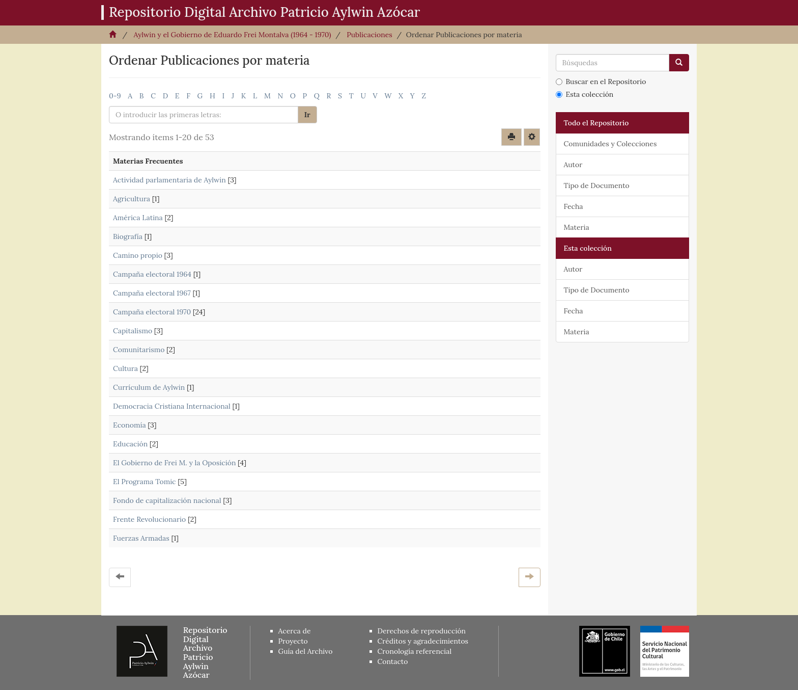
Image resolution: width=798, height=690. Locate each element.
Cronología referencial (415, 651)
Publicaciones (369, 34)
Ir (307, 114)
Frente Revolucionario (149, 519)
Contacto (393, 661)
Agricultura (131, 198)
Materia (576, 227)
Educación (130, 443)
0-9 (115, 95)
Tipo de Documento (597, 185)
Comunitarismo (138, 349)
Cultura (125, 368)
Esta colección (585, 94)
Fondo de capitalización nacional (167, 500)
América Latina (138, 217)
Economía (129, 425)
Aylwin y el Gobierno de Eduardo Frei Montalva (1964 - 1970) (232, 34)
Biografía (127, 236)
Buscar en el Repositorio (601, 81)
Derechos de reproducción (422, 630)
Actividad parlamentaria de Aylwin (169, 179)
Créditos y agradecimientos (423, 641)
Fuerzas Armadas (141, 538)
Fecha (573, 206)
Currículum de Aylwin (149, 387)
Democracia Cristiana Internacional (172, 406)
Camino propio (137, 255)
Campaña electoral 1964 (152, 274)
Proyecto (293, 641)
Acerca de (294, 630)
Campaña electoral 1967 (152, 293)
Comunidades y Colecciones (610, 143)
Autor (573, 164)
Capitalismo (132, 330)
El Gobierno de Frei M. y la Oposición (174, 462)
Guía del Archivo (305, 651)
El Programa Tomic (144, 481)
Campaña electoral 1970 (152, 311)
